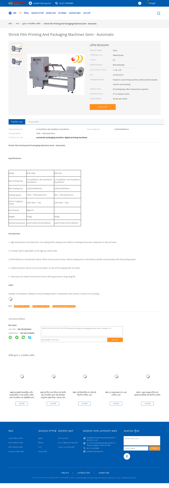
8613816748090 (27, 333)
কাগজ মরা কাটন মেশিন (16, 451)
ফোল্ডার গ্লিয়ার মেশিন (15, 438)
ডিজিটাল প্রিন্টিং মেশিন (22, 306)
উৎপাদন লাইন (63, 438)
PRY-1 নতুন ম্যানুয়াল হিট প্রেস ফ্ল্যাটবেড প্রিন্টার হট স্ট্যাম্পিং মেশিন (147, 393)
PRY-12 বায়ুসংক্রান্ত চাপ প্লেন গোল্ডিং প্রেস (115, 393)
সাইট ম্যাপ (65, 473)
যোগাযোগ (115, 340)
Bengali (152, 3)
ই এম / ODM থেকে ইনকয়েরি (68, 443)
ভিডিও (26, 13)
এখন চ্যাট (86, 13)
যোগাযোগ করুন (75, 13)
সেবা (39, 447)
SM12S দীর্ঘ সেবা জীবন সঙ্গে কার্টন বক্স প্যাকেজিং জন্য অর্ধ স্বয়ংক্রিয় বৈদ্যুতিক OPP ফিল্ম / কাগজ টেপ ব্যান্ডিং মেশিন (53, 396)
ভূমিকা (40, 438)
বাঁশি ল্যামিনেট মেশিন (15, 447)
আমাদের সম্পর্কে (37, 13)
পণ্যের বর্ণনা (33, 121)
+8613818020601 (24, 329)
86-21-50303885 (66, 3)
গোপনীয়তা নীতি (83, 473)
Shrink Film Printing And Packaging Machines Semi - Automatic (70, 23)
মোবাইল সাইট (104, 473)
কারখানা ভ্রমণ (51, 13)
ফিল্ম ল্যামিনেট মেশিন (15, 443)
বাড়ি (12, 13)
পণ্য (20, 13)
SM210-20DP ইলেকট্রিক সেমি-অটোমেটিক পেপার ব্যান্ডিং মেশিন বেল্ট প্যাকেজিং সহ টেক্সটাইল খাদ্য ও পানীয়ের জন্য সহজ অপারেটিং (21, 396)
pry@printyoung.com (42, 3)
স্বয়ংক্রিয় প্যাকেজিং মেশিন (41, 306)
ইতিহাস (41, 443)
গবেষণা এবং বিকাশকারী (66, 447)
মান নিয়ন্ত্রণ (62, 13)
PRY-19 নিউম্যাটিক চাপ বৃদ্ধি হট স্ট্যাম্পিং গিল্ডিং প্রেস (84, 393)
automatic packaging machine (64, 306)
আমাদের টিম (42, 451)
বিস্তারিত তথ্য (17, 121)
